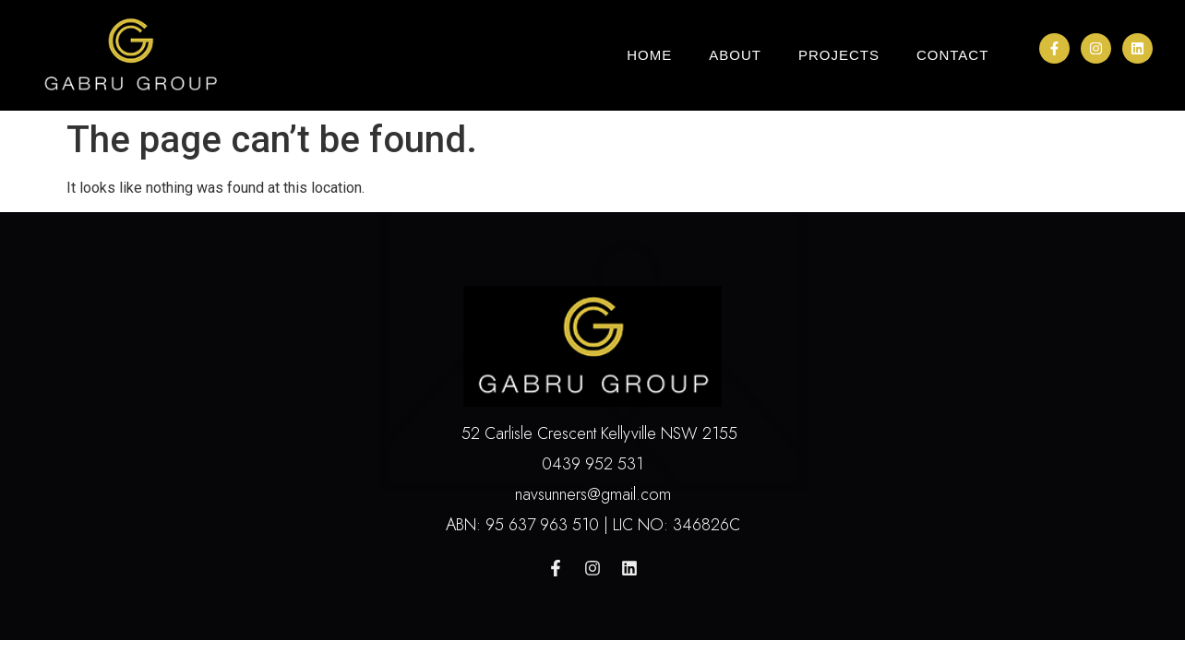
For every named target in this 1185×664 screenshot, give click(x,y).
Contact (952, 55)
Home (649, 55)
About (735, 55)
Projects (839, 55)
